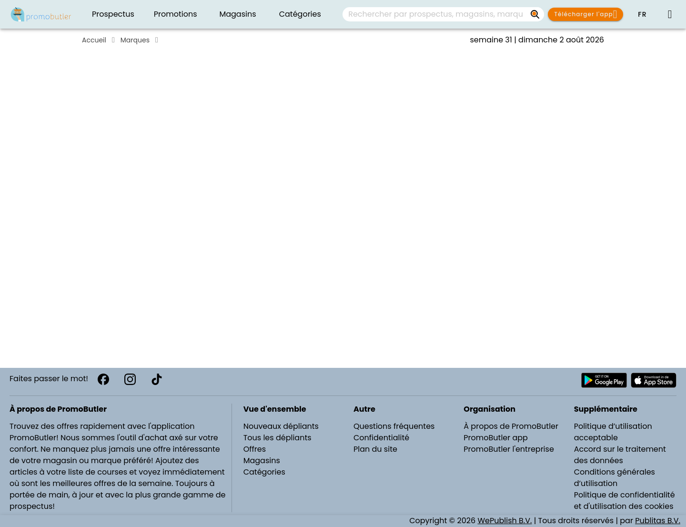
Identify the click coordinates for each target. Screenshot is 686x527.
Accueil (94, 40)
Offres (254, 449)
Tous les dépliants (277, 437)
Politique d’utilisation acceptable (613, 432)
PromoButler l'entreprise (509, 449)
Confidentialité (381, 437)
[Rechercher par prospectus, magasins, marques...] (535, 14)
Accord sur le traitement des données (620, 455)
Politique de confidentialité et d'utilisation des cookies (624, 500)
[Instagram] (130, 379)
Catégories (264, 471)
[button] (642, 14)
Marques (135, 40)
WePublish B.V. (504, 520)
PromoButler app (496, 437)
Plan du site (375, 449)
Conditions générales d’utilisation (614, 477)
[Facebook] (103, 379)
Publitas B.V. (657, 520)
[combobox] (443, 14)
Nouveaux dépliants (281, 426)
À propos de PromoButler (511, 426)
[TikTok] (156, 379)
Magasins (261, 460)
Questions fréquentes (393, 426)
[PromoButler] (41, 14)
